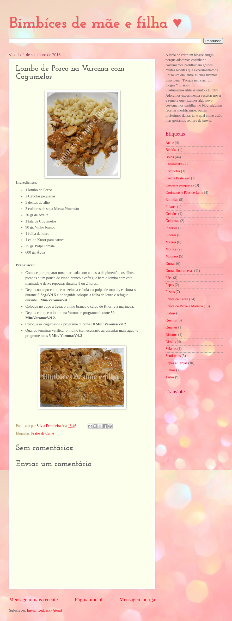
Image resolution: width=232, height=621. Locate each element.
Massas (171, 242)
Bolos (170, 157)
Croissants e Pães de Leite (184, 193)
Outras (170, 264)
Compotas (173, 171)
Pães (169, 278)
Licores (171, 235)
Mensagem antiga (137, 599)
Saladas (171, 349)
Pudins (170, 313)
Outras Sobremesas (179, 271)
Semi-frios (173, 356)
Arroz (170, 143)
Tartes (170, 377)
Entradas (172, 200)
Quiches (171, 327)
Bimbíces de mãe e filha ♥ (95, 24)
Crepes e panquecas (180, 185)
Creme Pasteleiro (178, 178)
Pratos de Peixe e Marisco (184, 306)
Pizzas (170, 292)
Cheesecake (174, 164)
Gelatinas (172, 221)
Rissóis (171, 342)
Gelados (171, 214)
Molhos (171, 249)
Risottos (171, 335)
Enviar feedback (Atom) (44, 610)
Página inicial (88, 599)
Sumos (170, 370)
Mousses (172, 256)
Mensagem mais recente (33, 599)
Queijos (171, 320)
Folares (171, 207)
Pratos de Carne (42, 433)
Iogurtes (171, 228)
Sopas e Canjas (176, 363)
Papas (170, 285)
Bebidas (171, 150)
